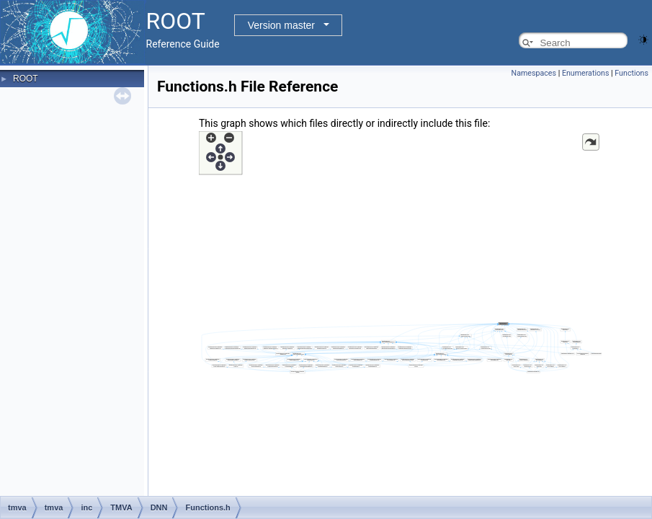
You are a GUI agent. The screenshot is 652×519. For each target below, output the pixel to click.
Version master (281, 25)
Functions (631, 73)
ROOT (25, 79)
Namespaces (534, 73)
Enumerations (585, 73)
